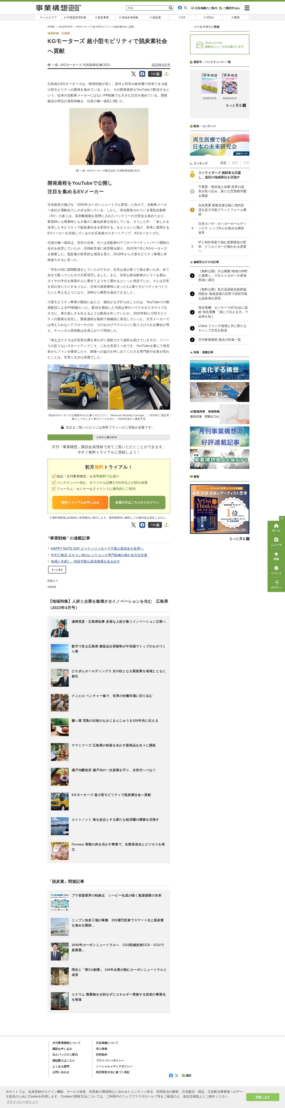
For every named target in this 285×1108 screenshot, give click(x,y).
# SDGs (209, 17)
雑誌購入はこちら (63, 1060)
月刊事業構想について (66, 1042)
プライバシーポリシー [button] (22, 1101)
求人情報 (101, 1048)
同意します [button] (263, 1097)
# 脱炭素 (155, 17)
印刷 (155, 73)
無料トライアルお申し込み (80, 502)
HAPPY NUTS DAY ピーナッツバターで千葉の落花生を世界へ (97, 548)
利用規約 (101, 1054)
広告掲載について (107, 1042)
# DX (182, 17)
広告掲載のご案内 (204, 8)
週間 (235, 267)
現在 (223, 267)
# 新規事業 (102, 17)
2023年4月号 (161, 65)
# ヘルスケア (48, 17)
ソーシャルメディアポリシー (114, 1066)
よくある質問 (60, 1066)
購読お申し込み (62, 1048)
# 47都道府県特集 (75, 17)
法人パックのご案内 (65, 1054)
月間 (246, 267)
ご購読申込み (229, 8)
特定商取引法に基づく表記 (113, 1072)
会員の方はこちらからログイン (137, 502)
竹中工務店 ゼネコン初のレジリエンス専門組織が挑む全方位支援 (99, 555)
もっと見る (57, 569)
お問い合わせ (60, 1072)
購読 (186, 1075)
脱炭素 (52, 586)
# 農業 (235, 17)
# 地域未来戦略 (128, 17)
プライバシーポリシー (110, 1060)
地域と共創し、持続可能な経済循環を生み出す (85, 561)
